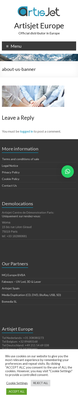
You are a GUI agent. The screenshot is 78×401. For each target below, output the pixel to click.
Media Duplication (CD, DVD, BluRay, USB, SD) (31, 295)
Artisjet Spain (11, 288)
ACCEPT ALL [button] (16, 391)
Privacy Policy (11, 172)
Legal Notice (10, 165)
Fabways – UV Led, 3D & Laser (21, 281)
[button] (67, 171)
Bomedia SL (9, 301)
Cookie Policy (10, 179)
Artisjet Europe (39, 25)
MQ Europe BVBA (13, 275)
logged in (26, 131)
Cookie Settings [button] (17, 383)
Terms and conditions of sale (20, 159)
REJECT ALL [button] (40, 383)
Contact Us (9, 185)
